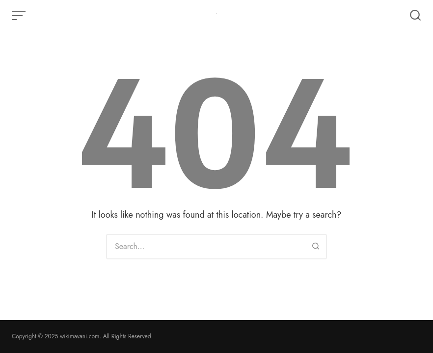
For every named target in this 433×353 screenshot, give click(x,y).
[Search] (315, 246)
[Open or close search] (415, 16)
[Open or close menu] (19, 15)
